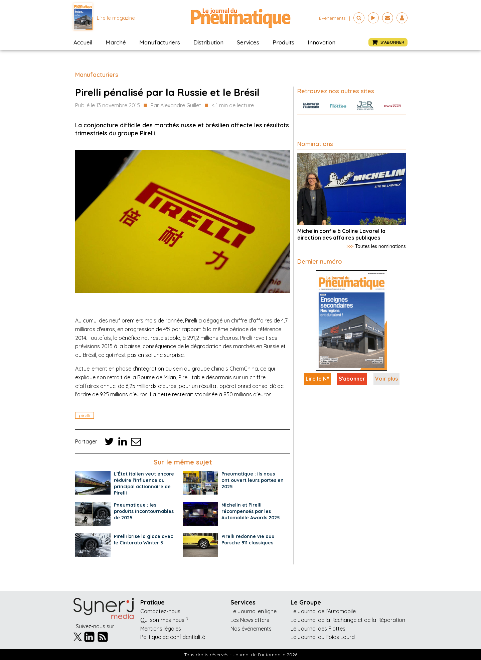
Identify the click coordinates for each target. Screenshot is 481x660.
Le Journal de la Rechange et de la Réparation (348, 620)
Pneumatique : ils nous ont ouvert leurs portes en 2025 (252, 480)
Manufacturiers (159, 42)
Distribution (208, 42)
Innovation (321, 42)
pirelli (84, 415)
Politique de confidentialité (172, 637)
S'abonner (352, 378)
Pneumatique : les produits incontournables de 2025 (144, 511)
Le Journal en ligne (253, 611)
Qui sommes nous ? (164, 620)
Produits (283, 42)
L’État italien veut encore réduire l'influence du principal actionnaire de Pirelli (144, 483)
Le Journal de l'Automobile (323, 611)
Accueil (82, 42)
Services (248, 42)
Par (176, 105)
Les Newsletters (249, 620)
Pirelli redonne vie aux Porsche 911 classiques (247, 539)
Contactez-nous (160, 611)
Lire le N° (317, 378)
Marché (116, 42)
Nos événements (251, 628)
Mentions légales (160, 628)
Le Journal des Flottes (318, 628)
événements (332, 18)
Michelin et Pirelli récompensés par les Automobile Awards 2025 (250, 511)
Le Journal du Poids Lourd (323, 637)
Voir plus (386, 378)
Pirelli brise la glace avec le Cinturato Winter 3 (143, 539)
